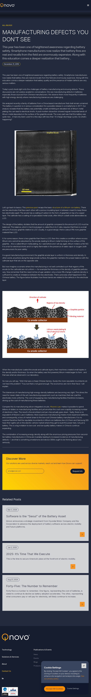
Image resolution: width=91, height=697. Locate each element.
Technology (7, 650)
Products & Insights (41, 666)
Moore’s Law (55, 407)
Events (36, 658)
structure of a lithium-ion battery (66, 207)
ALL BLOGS (7, 25)
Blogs (36, 662)
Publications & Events (43, 650)
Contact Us (6, 671)
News (36, 654)
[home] (7, 5)
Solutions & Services (10, 657)
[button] (88, 5)
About (4, 664)
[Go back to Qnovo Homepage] (45, 637)
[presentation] (24, 480)
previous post (32, 207)
